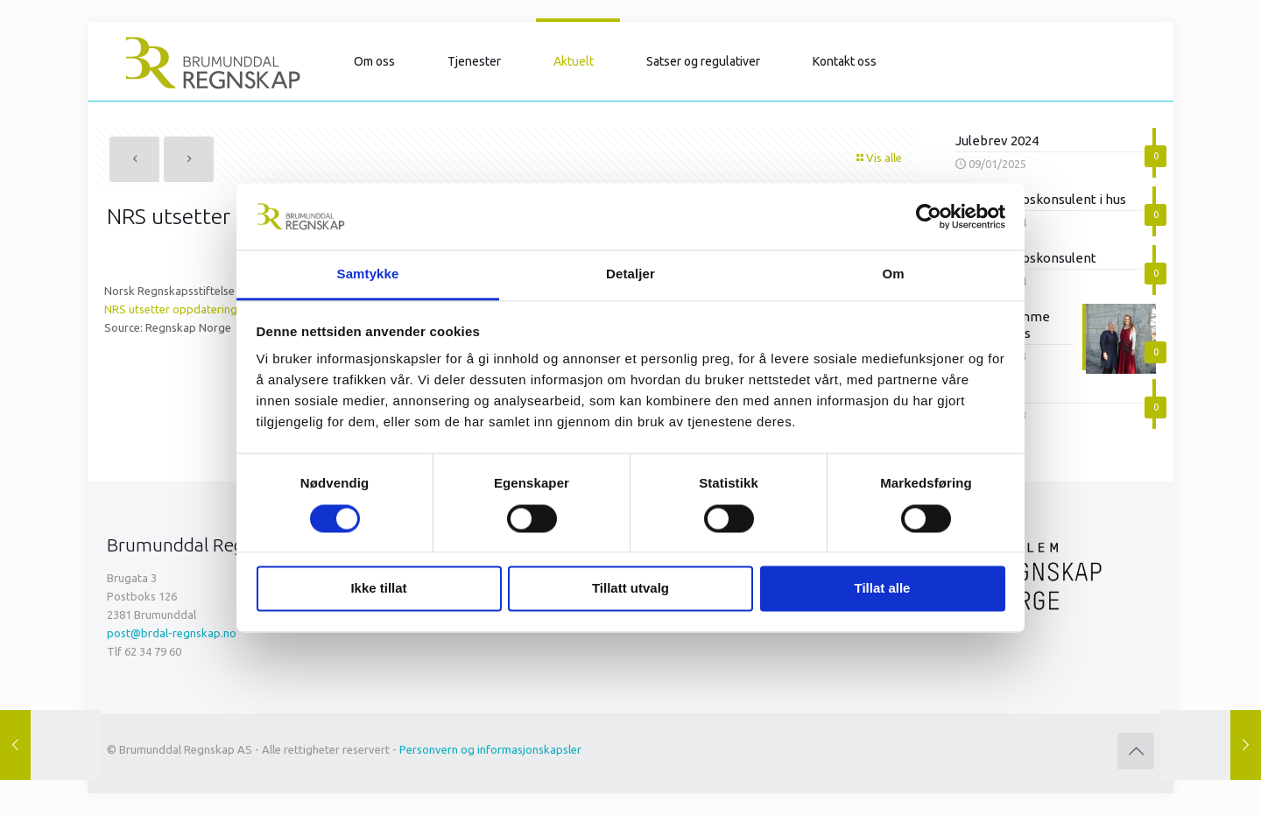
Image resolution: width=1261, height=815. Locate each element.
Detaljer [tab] (630, 274)
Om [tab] (893, 274)
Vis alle (878, 157)
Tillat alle (883, 588)
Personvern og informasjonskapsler (490, 749)
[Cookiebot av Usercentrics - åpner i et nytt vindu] (928, 216)
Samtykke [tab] (368, 274)
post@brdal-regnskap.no (171, 633)
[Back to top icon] (1135, 751)
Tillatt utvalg (630, 588)
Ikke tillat (378, 588)
